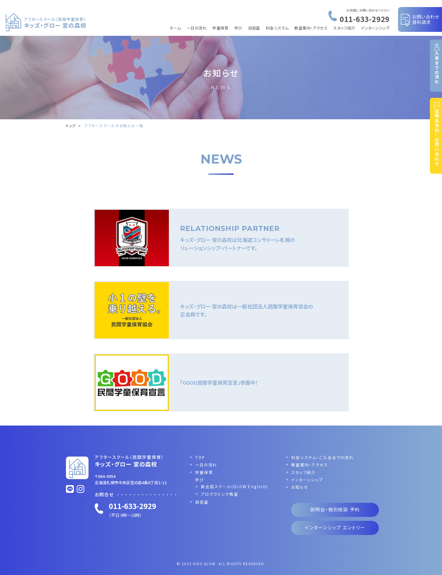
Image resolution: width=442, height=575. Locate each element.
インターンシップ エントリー (335, 522)
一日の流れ (197, 28)
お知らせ (299, 482)
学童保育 (220, 28)
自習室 (254, 28)
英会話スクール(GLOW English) (234, 481)
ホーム (175, 28)
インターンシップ (375, 28)
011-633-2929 (365, 19)
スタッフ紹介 (344, 28)
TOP (200, 452)
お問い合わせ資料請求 (425, 19)
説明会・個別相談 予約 (335, 504)
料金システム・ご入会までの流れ (322, 452)
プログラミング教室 (219, 489)
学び (238, 28)
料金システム (277, 28)
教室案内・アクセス (311, 28)
